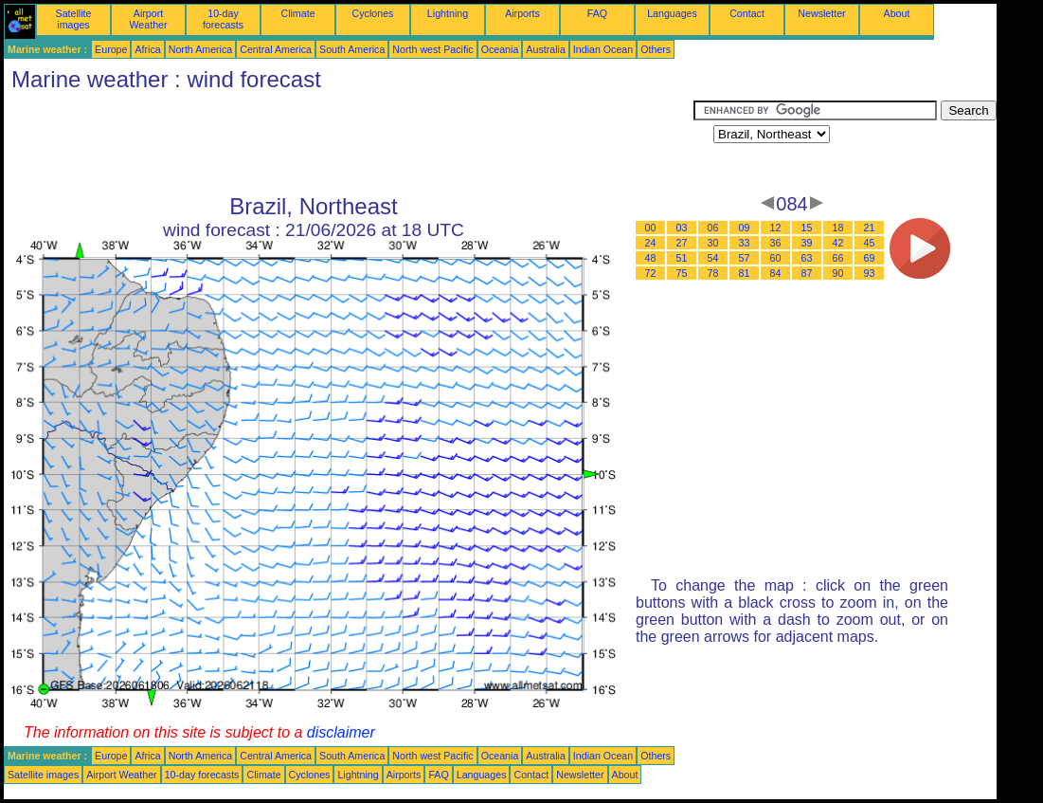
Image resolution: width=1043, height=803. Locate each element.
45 (869, 242)
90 (838, 273)
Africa (147, 49)
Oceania (500, 49)
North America (201, 49)
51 (682, 258)
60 (776, 258)
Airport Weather (148, 19)
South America (352, 49)
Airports (522, 13)
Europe (111, 49)
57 (744, 258)
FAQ (597, 13)
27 (682, 242)
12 (776, 227)
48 (650, 258)
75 (682, 273)
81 (744, 273)
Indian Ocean (603, 49)
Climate (297, 13)
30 (713, 242)
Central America (276, 49)
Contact (746, 13)
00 (650, 227)
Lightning (447, 13)
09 (744, 227)
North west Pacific (432, 49)
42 (838, 242)
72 (650, 273)
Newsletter (821, 13)
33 (744, 242)
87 (807, 273)
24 (650, 242)
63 (807, 258)
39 (807, 242)
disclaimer (341, 732)
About (897, 13)
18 (838, 227)
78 (713, 273)
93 (869, 273)
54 (713, 258)
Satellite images (74, 19)
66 (838, 258)
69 (869, 258)
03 (682, 227)
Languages (672, 13)
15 (807, 227)
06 (713, 227)
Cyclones (373, 13)
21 (869, 227)
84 (776, 273)
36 (776, 242)
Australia (545, 49)
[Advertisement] (348, 143)
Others (655, 49)
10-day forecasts (223, 19)
